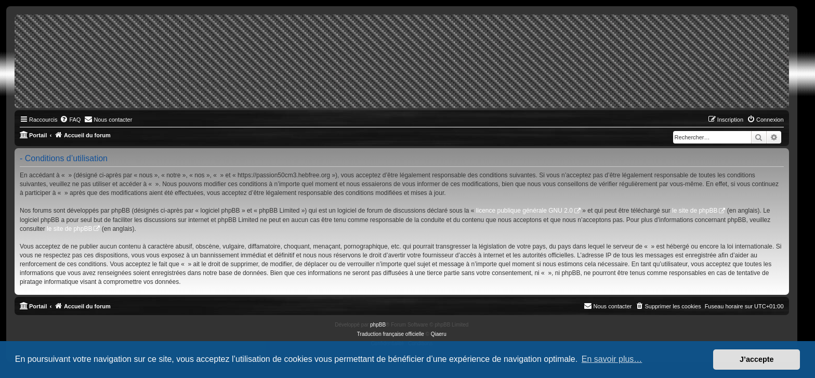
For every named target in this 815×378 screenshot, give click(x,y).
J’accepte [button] (757, 359)
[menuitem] (70, 119)
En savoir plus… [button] (612, 359)
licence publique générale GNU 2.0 (524, 210)
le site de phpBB (694, 210)
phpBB (378, 325)
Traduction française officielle (390, 334)
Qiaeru (438, 334)
